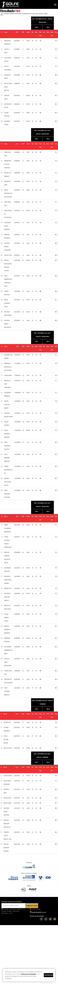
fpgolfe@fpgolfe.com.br (39, 912)
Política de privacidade (37, 916)
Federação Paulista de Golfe (12, 4)
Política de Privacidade (28, 974)
